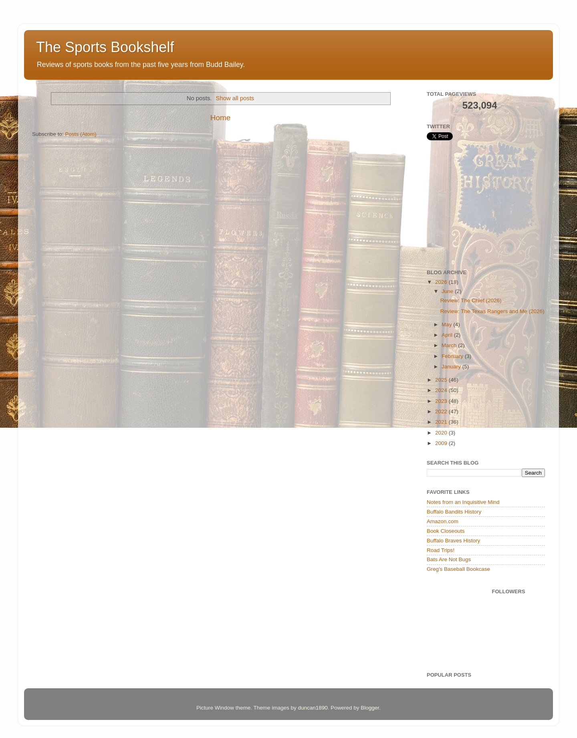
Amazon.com (442, 521)
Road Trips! (440, 550)
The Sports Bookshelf (105, 47)
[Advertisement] (487, 205)
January (452, 367)
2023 (442, 401)
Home (220, 117)
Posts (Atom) (81, 134)
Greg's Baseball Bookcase (458, 569)
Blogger (370, 708)
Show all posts (235, 98)
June (448, 291)
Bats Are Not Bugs (449, 559)
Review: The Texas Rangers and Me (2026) (492, 311)
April (448, 335)
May (447, 324)
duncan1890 (312, 708)
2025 (442, 380)
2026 (442, 282)
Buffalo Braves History (453, 541)
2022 (442, 411)
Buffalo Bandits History (454, 512)
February (453, 356)
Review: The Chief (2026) (471, 300)
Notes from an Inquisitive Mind (463, 502)
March (450, 345)
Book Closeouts (446, 531)
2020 (442, 433)
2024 (442, 390)
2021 (442, 422)
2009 (442, 443)
